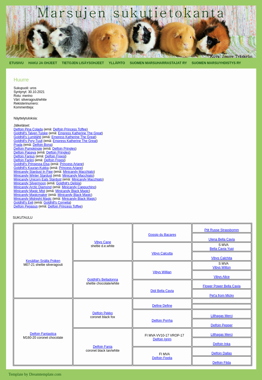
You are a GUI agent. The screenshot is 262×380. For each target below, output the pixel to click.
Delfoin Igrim (162, 339)
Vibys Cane (102, 242)
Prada (18, 145)
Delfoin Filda (222, 363)
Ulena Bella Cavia (222, 239)
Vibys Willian (162, 272)
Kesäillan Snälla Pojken (43, 261)
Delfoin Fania (102, 347)
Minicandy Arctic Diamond (33, 187)
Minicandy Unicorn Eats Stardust (38, 179)
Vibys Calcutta (162, 253)
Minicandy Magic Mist (29, 191)
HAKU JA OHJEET (42, 63)
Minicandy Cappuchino (78, 187)
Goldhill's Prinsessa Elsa (32, 164)
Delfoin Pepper (222, 325)
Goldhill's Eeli (24, 202)
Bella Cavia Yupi (222, 249)
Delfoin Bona (42, 145)
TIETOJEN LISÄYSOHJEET (83, 63)
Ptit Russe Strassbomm (222, 230)
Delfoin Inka (221, 344)
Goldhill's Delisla (68, 183)
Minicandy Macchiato (78, 172)
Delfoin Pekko (102, 313)
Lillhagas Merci (222, 316)
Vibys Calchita (221, 258)
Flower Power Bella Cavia (222, 286)
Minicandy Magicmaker (31, 195)
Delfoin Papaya (25, 152)
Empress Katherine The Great (80, 133)
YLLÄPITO (117, 63)
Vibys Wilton (222, 267)
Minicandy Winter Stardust (33, 175)
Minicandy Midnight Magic (33, 199)
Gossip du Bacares (162, 235)
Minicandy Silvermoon (30, 183)
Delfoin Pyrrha (162, 320)
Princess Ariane (71, 164)
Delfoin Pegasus (26, 206)
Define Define (162, 306)
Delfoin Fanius (24, 156)
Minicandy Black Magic (72, 191)
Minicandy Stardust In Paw (33, 172)
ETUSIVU (16, 63)
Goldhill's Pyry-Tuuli (28, 141)
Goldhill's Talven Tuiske (31, 133)
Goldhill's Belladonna (102, 279)
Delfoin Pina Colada (28, 129)
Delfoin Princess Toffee (70, 129)
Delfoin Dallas (221, 353)
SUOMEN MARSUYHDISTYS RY (216, 63)
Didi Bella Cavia (162, 291)
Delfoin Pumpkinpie (28, 149)
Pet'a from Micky (221, 295)
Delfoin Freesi (55, 156)
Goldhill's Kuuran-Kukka (31, 168)
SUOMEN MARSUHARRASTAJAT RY (158, 63)
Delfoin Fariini (24, 160)
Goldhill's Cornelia (57, 202)
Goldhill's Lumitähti (27, 137)
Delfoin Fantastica (43, 334)
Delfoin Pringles (63, 149)
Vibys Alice (222, 277)
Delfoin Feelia (162, 358)
